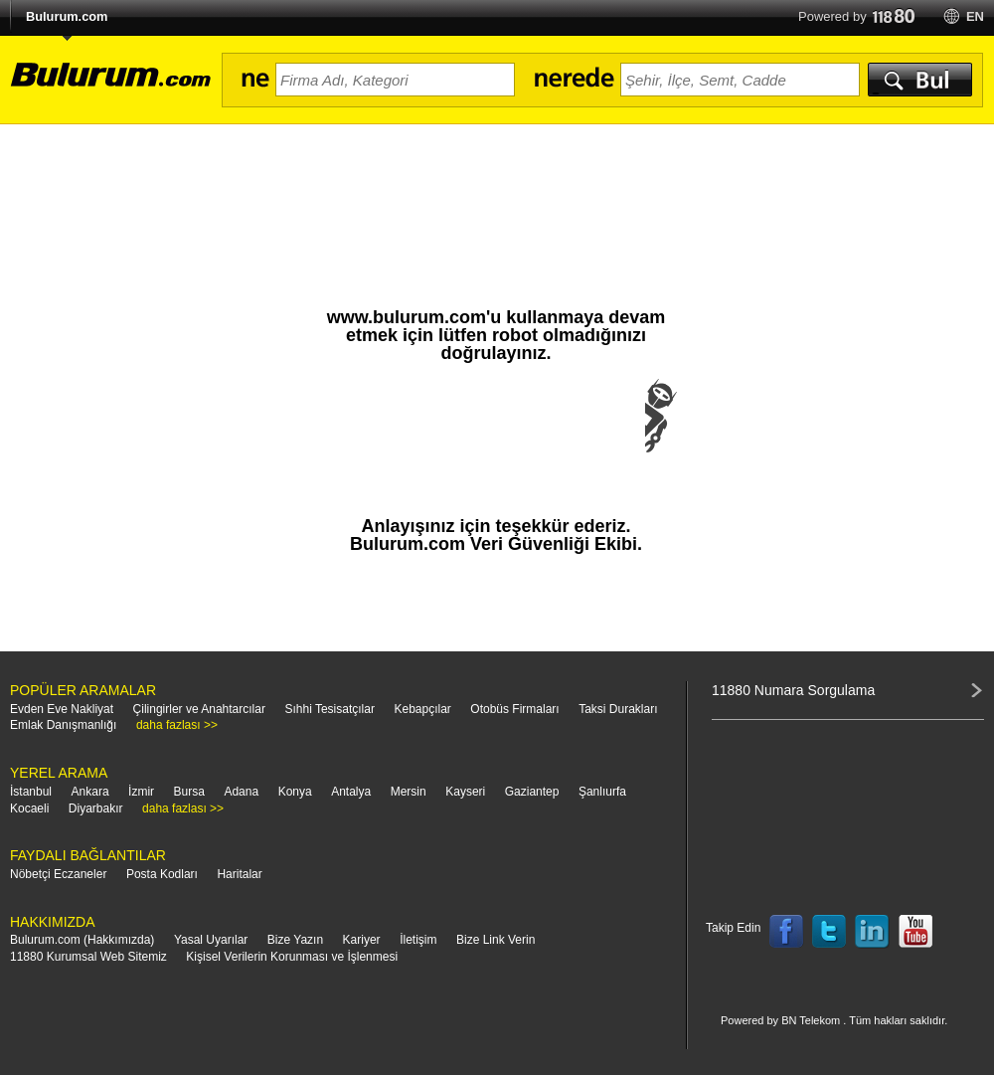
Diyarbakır (96, 808)
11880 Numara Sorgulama (793, 690)
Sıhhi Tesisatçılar (329, 709)
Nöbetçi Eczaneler (58, 874)
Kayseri (465, 792)
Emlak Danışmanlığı (63, 725)
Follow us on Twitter (829, 932)
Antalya (351, 792)
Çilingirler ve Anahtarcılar (199, 709)
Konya (295, 792)
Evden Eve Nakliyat (61, 709)
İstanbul (31, 792)
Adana (241, 792)
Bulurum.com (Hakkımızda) (82, 940)
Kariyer (362, 940)
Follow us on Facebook (786, 932)
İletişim (418, 940)
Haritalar (239, 874)
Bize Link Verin (495, 940)
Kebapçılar (422, 709)
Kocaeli (29, 808)
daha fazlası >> (177, 725)
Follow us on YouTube (915, 932)
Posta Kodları (162, 874)
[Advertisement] (497, 179)
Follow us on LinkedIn (873, 932)
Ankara (90, 792)
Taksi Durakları (618, 709)
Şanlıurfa (602, 792)
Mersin (408, 792)
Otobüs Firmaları (514, 709)
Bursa (189, 792)
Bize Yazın (295, 940)
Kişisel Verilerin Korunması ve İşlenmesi (292, 957)
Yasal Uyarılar (211, 940)
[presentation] (496, 435)
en (975, 16)
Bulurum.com (66, 16)
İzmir (141, 792)
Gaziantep (532, 792)
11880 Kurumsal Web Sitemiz (88, 957)
